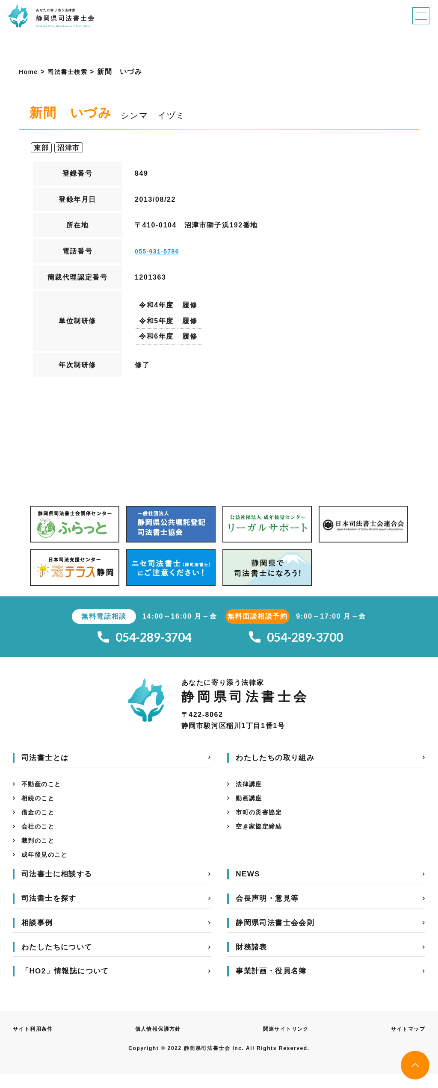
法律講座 (251, 789)
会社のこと (40, 836)
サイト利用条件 (36, 1043)
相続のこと (40, 804)
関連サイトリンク (285, 1043)
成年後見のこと (47, 868)
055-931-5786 (160, 251)
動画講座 (251, 804)
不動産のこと (44, 789)
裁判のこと (40, 852)
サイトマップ (405, 1043)
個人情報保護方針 (159, 1043)
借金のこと (40, 820)
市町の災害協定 (262, 820)
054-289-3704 (144, 639)
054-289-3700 (296, 639)
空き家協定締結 (262, 836)
